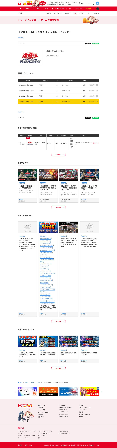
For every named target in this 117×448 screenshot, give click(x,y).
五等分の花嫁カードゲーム (46, 252)
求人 (89, 13)
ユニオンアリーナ (44, 266)
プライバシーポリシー (84, 414)
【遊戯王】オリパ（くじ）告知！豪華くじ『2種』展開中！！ (27, 355)
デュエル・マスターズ (45, 278)
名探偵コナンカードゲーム (46, 280)
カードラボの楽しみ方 (58, 9)
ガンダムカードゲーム (45, 296)
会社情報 (20, 445)
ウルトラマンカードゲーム (46, 285)
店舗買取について (63, 409)
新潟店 (21, 199)
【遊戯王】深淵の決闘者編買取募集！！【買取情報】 (47, 354)
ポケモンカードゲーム (45, 241)
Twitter (95, 13)
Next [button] (102, 392)
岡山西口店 (63, 360)
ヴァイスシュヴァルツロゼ (46, 248)
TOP (21, 382)
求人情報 (81, 405)
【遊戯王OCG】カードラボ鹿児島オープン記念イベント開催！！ (89, 188)
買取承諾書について (63, 414)
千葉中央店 (63, 313)
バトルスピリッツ (44, 268)
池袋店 (41, 313)
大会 (38, 9)
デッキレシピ (78, 9)
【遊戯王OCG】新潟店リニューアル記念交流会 (27, 187)
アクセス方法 (57, 13)
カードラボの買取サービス (65, 407)
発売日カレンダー (63, 416)
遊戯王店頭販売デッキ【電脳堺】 (68, 354)
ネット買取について (63, 412)
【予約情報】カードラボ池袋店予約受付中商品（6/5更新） (48, 308)
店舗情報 (88, 9)
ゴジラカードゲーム (44, 294)
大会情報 (40, 407)
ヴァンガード (43, 255)
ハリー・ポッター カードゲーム (47, 303)
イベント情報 (41, 410)
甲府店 (21, 313)
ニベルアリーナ (50, 301)
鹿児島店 (83, 199)
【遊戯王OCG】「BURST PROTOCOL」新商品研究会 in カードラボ (69, 188)
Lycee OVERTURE (44, 282)
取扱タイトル (29, 9)
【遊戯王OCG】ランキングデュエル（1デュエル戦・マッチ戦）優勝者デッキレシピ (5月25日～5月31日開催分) (69, 242)
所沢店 (20, 13)
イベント (45, 9)
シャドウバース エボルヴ (45, 257)
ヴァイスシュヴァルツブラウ (46, 245)
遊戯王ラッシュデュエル (45, 238)
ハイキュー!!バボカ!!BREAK (46, 298)
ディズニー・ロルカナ (45, 287)
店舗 (26, 382)
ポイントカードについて (85, 407)
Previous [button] (15, 392)
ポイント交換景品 (83, 409)
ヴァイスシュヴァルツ (45, 243)
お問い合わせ (28, 445)
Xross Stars (43, 301)
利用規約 (81, 417)
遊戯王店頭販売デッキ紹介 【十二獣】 (89, 354)
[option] (27, 391)
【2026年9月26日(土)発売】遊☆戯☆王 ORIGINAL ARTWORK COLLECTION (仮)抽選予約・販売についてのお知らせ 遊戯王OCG (89, 242)
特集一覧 (81, 412)
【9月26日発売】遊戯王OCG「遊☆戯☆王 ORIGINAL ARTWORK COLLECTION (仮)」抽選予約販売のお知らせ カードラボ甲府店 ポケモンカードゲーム (27, 244)
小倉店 (41, 360)
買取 (69, 9)
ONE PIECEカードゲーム (45, 264)
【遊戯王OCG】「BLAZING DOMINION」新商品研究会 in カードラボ (48, 188)
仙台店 (21, 360)
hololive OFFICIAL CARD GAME (47, 250)
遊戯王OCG (20, 38)
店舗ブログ (68, 13)
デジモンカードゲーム (45, 271)
